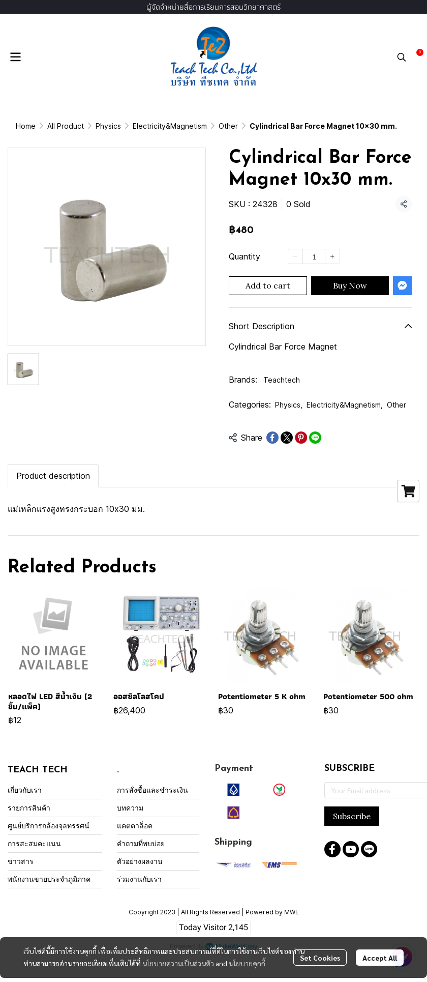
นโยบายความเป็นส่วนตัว (178, 963)
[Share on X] (287, 437)
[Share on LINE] (315, 437)
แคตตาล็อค (134, 825)
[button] (401, 57)
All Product (65, 126)
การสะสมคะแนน (34, 843)
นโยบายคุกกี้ (247, 963)
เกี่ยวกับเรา (25, 790)
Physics (108, 126)
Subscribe (352, 816)
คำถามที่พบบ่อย (141, 843)
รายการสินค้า (29, 807)
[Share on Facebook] (272, 437)
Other (228, 126)
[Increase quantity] (332, 256)
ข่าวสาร (21, 861)
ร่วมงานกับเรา (139, 879)
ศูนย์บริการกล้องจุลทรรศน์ (48, 825)
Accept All (379, 957)
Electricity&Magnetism (170, 126)
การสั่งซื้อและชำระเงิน (152, 790)
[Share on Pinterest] (301, 437)
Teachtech (281, 380)
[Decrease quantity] (295, 256)
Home (26, 126)
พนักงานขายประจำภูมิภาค (49, 879)
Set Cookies (320, 957)
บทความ (130, 807)
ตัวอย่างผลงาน (140, 861)
